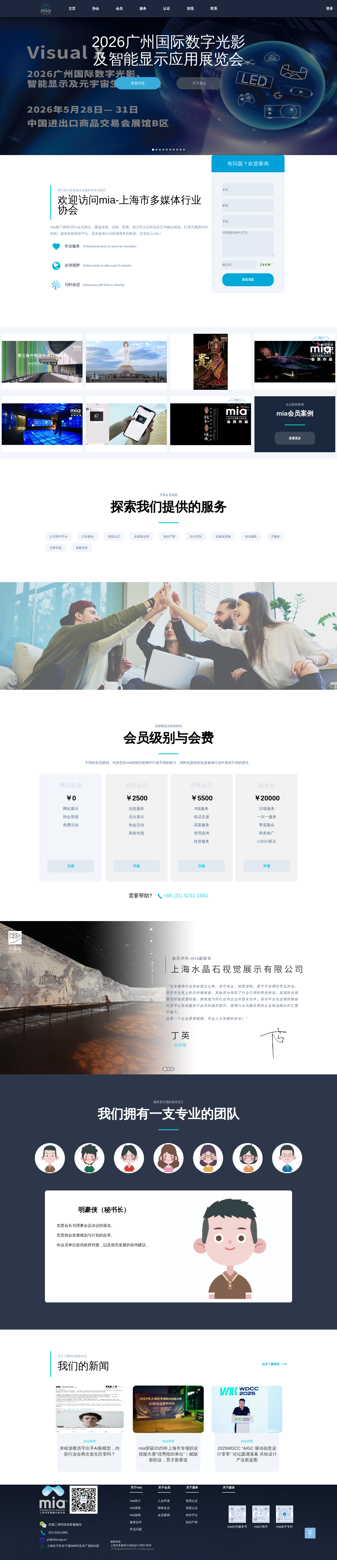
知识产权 (192, 1522)
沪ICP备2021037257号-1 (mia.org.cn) (132, 1549)
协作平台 (192, 1515)
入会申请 (164, 1501)
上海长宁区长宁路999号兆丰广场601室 (73, 1545)
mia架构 (135, 1515)
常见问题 (136, 1529)
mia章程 (135, 1508)
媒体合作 (136, 1522)
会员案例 (164, 1515)
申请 (266, 866)
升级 (136, 866)
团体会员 (164, 1508)
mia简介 (135, 1501)
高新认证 (192, 1508)
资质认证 (192, 1501)
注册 (70, 866)
